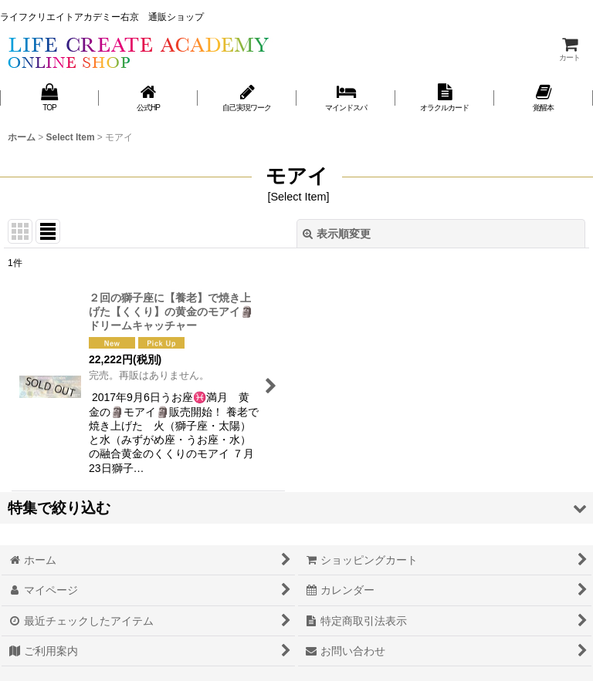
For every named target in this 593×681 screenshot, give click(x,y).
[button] (296, 508)
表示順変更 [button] (337, 234)
